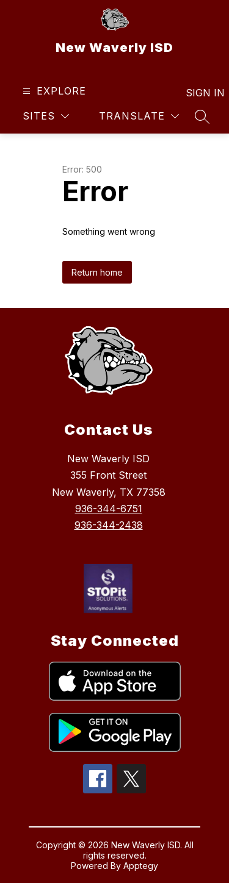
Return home (97, 272)
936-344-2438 (109, 525)
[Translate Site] (139, 116)
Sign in (197, 93)
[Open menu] (53, 91)
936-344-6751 (108, 508)
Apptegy (140, 865)
